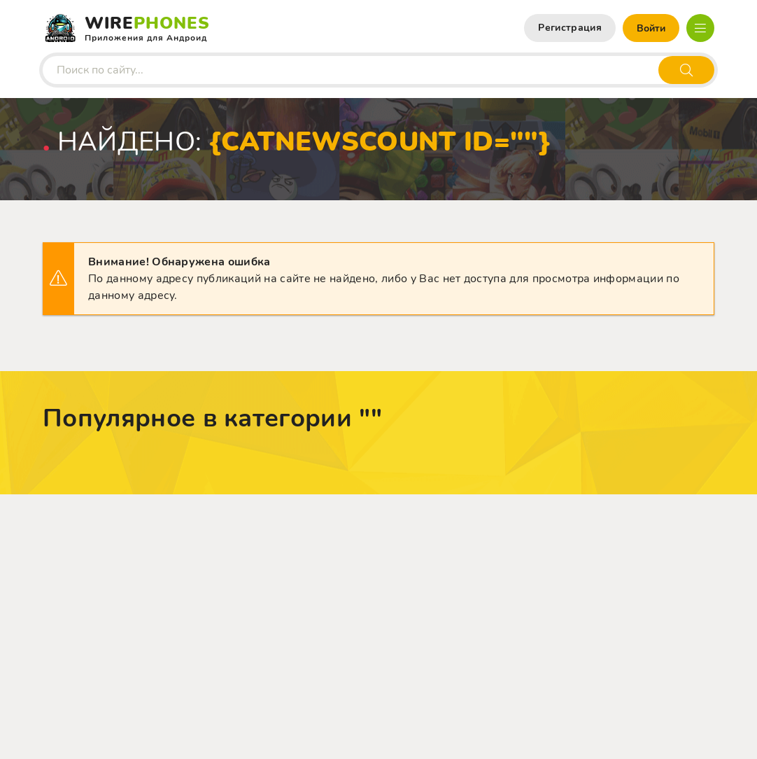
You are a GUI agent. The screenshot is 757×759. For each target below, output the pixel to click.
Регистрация (570, 27)
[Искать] (686, 70)
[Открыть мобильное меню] (700, 28)
